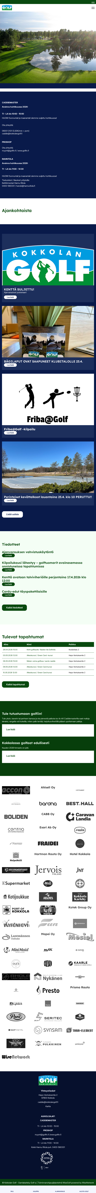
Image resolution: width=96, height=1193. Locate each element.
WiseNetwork (88, 1182)
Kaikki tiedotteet (14, 607)
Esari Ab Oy (48, 827)
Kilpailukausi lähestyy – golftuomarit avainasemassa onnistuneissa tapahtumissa (42, 564)
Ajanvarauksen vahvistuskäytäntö (28, 552)
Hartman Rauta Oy (48, 854)
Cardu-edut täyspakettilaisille (24, 591)
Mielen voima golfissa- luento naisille (41, 661)
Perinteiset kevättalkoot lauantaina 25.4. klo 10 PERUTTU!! (48, 497)
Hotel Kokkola (80, 854)
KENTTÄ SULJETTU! (19, 289)
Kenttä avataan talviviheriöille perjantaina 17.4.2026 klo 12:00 (44, 579)
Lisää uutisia (12, 514)
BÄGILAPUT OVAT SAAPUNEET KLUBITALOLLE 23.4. (43, 361)
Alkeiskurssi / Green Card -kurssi (40, 655)
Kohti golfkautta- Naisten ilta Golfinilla (41, 650)
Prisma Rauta (80, 987)
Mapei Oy (48, 934)
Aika (5, 644)
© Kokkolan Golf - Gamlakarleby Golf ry (19, 1182)
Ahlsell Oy (48, 787)
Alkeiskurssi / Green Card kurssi (39, 667)
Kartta (48, 1106)
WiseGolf (67, 1182)
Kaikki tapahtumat (15, 684)
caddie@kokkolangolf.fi (48, 1102)
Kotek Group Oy (80, 907)
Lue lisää (10, 297)
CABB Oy (48, 814)
